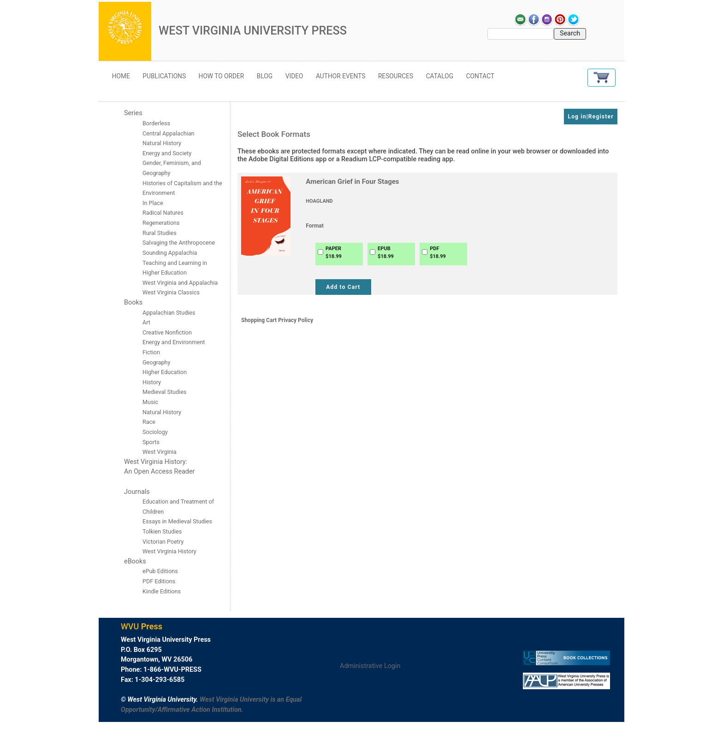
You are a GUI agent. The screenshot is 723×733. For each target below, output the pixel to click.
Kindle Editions (161, 591)
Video (294, 76)
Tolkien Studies (162, 531)
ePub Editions (160, 571)
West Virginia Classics (171, 292)
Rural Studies (159, 232)
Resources (395, 76)
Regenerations (161, 222)
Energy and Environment (173, 342)
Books (133, 302)
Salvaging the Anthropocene (178, 242)
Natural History (161, 412)
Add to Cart (343, 287)
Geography (156, 362)
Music (150, 402)
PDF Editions (158, 581)
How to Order (221, 76)
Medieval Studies (164, 391)
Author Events (340, 76)
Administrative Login (370, 666)
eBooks (135, 561)
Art (146, 322)
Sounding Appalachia (169, 252)
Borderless (156, 123)
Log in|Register (590, 116)
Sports (151, 442)
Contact (480, 76)
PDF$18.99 (438, 252)
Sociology (155, 431)
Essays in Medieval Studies (177, 521)
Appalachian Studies (169, 312)
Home (121, 76)
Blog (265, 76)
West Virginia (159, 451)
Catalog (440, 76)
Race (148, 421)
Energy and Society (166, 153)
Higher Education (164, 372)
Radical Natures (163, 212)
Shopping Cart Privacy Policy (277, 320)
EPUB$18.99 (386, 252)
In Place (152, 202)
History (151, 382)
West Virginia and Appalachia (180, 282)
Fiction (151, 352)
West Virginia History (169, 551)
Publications (164, 76)
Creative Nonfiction (167, 332)
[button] (601, 78)
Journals (137, 492)
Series (133, 113)
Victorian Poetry (163, 541)
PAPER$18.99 (334, 252)
